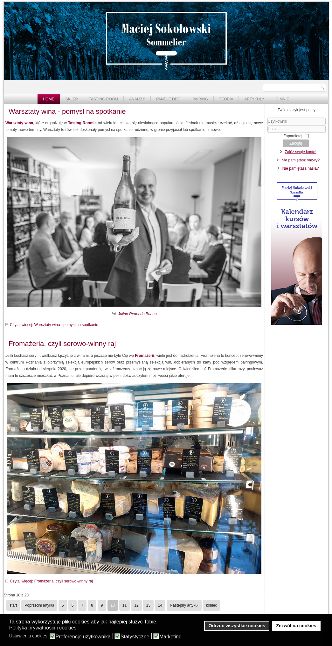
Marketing (170, 636)
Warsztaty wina (19, 123)
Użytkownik (267, 125)
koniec (211, 605)
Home (48, 99)
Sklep (72, 99)
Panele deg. (168, 99)
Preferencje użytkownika (83, 636)
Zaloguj (295, 143)
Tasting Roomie (82, 123)
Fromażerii (144, 355)
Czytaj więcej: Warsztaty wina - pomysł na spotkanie (54, 325)
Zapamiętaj (292, 136)
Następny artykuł (184, 605)
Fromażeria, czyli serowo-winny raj (62, 344)
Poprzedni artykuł (39, 605)
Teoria (226, 99)
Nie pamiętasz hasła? (300, 168)
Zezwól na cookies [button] (296, 625)
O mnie (282, 99)
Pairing (200, 99)
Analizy (137, 99)
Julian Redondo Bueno (137, 314)
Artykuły (254, 99)
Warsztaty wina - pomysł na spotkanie (67, 111)
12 (136, 605)
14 (160, 605)
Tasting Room (103, 99)
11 (124, 605)
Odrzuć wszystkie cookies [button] (237, 625)
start (13, 605)
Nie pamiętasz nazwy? (300, 160)
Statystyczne (135, 636)
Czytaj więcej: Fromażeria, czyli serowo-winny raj (51, 581)
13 (148, 605)
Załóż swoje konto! (300, 152)
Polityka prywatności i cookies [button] (43, 627)
